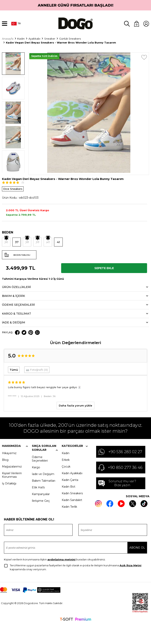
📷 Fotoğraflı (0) (37, 369)
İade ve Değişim (43, 473)
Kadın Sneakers (72, 493)
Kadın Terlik (69, 506)
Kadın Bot (68, 486)
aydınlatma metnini (61, 559)
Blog (5, 459)
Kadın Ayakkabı (72, 473)
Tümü (14, 369)
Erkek (66, 459)
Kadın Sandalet (72, 499)
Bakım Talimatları (43, 480)
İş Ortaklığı (9, 483)
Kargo (36, 467)
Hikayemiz (9, 453)
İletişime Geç (41, 500)
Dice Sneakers (12, 188)
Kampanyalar (41, 493)
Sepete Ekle (104, 267)
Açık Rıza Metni (130, 565)
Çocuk (66, 466)
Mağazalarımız (12, 466)
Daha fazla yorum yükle (75, 405)
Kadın (65, 453)
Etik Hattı (38, 487)
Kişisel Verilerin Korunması (12, 474)
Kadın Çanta (70, 479)
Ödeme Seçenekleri (40, 458)
